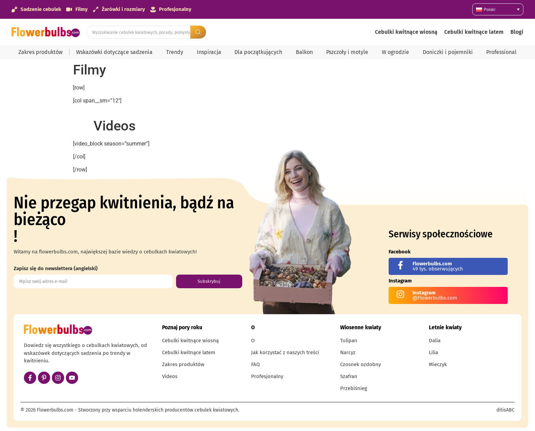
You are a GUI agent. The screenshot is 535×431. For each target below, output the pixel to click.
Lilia (433, 352)
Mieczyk (438, 364)
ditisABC (505, 410)
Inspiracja (209, 52)
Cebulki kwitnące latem (474, 32)
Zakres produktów (40, 52)
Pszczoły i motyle (347, 52)
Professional (501, 52)
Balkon (304, 52)
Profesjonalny (267, 376)
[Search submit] (198, 32)
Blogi (516, 32)
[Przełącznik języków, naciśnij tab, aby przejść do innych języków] (497, 9)
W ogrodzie (395, 52)
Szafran (348, 376)
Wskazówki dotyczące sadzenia (114, 52)
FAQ (255, 364)
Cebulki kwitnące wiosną (406, 32)
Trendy (174, 52)
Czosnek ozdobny (360, 364)
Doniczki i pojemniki (448, 52)
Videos (169, 376)
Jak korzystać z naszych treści (285, 352)
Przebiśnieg (353, 388)
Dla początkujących (258, 52)
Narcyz (348, 352)
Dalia (434, 340)
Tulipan (348, 340)
